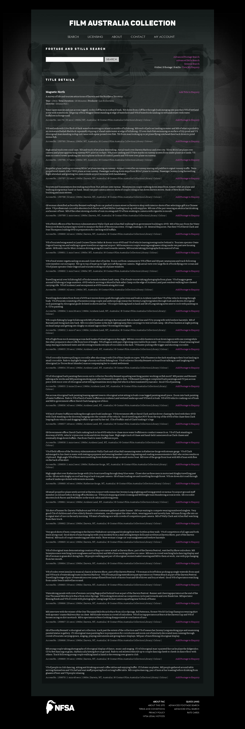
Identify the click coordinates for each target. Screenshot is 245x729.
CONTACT (138, 37)
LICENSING (95, 37)
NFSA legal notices (154, 716)
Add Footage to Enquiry (187, 120)
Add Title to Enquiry (189, 92)
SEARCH (73, 37)
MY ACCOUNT (164, 37)
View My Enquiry (190, 67)
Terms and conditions (152, 709)
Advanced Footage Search (186, 57)
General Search (191, 64)
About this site (156, 705)
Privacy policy (157, 713)
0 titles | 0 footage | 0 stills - (168, 67)
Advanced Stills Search (187, 60)
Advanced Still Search (186, 709)
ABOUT (117, 37)
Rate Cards (193, 713)
